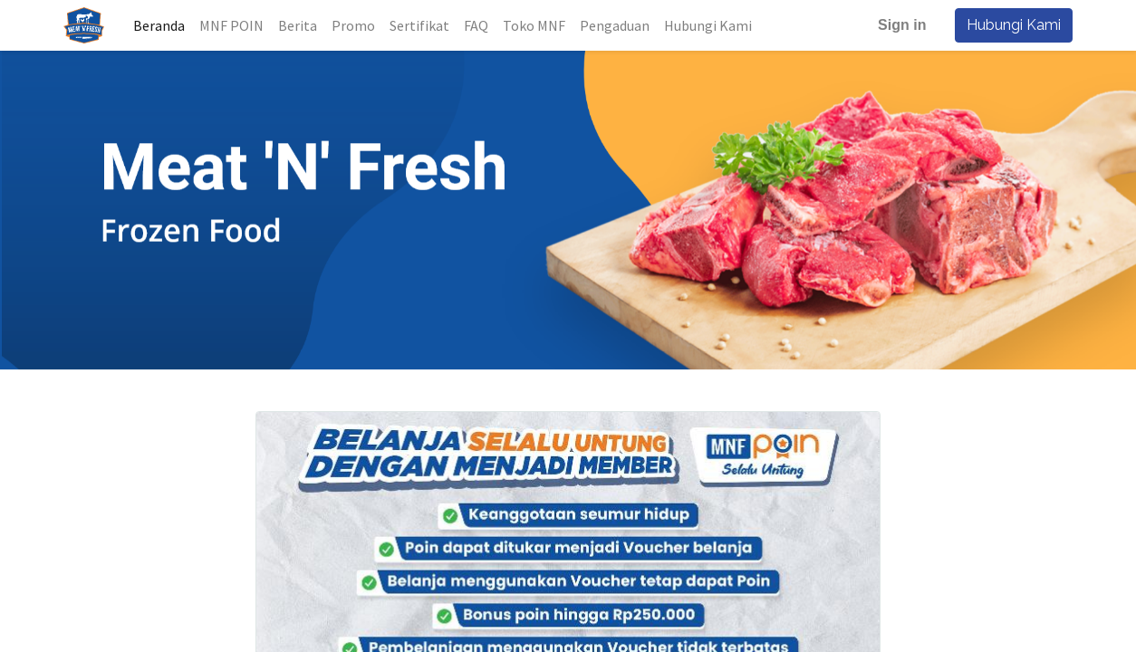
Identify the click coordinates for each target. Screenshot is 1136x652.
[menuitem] (162, 25)
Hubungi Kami (1012, 25)
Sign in (900, 25)
